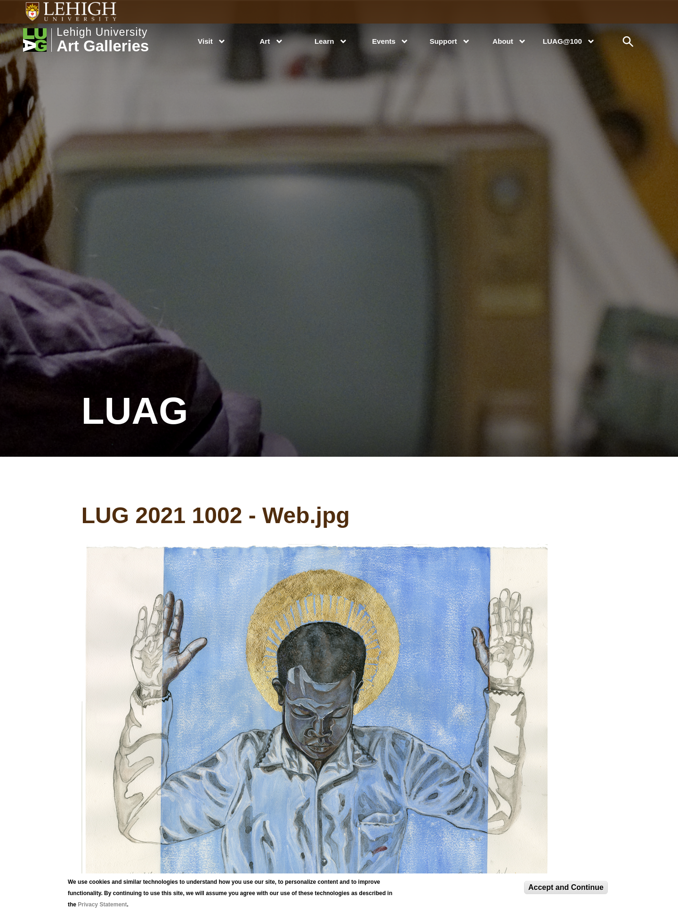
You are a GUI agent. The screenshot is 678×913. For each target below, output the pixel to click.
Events (384, 41)
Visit (205, 41)
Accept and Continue (566, 887)
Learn (324, 41)
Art (264, 41)
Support (443, 41)
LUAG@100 (562, 41)
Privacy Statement (102, 904)
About (502, 41)
